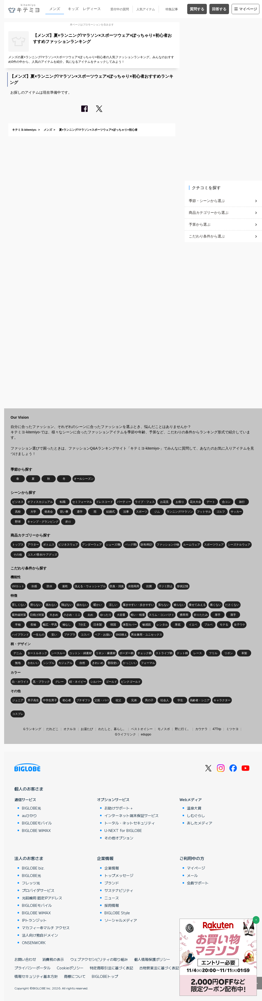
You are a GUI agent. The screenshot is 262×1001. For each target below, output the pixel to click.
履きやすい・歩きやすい (138, 604)
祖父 (118, 700)
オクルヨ (69, 729)
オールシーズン (84, 478)
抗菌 (149, 586)
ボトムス (48, 544)
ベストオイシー (142, 729)
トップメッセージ (118, 875)
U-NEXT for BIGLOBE (123, 830)
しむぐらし (196, 815)
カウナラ (201, 729)
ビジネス (17, 501)
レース (197, 653)
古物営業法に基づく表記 (159, 967)
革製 (244, 653)
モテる (224, 624)
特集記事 (172, 9)
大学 (33, 511)
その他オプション (118, 837)
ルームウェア (191, 544)
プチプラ (69, 634)
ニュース (111, 897)
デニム (17, 653)
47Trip (216, 729)
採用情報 (111, 905)
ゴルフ (220, 511)
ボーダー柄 (126, 653)
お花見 (164, 501)
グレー (59, 681)
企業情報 (105, 858)
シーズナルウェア (239, 544)
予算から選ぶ (199, 224)
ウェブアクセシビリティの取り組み (99, 959)
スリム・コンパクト (161, 614)
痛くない (215, 604)
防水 (49, 586)
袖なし (66, 624)
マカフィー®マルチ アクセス (46, 927)
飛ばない (66, 604)
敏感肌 (146, 624)
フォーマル (148, 662)
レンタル (162, 624)
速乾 (65, 586)
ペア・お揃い (103, 634)
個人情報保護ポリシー (152, 959)
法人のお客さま (28, 858)
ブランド (111, 882)
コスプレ (17, 713)
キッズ (73, 9)
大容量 (121, 614)
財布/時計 (147, 544)
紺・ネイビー (77, 681)
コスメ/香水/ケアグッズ (42, 554)
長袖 (33, 624)
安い (54, 634)
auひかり (29, 815)
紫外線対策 (19, 614)
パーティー (124, 501)
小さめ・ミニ (71, 614)
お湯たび (87, 729)
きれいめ (97, 662)
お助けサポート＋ (118, 808)
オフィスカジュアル (40, 501)
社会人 (164, 700)
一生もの (38, 634)
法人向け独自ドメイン (40, 935)
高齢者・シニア (200, 700)
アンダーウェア (92, 544)
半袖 (18, 624)
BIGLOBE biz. (33, 868)
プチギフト (83, 700)
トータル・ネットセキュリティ (129, 823)
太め (90, 614)
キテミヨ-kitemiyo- (24, 129)
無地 (18, 662)
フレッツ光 (31, 882)
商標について (75, 976)
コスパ (85, 634)
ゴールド (111, 681)
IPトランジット (34, 920)
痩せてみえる (197, 604)
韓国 (113, 624)
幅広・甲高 (50, 624)
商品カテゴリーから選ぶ (208, 212)
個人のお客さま (28, 789)
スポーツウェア (214, 544)
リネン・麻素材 (106, 653)
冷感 (34, 586)
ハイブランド (20, 634)
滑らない (36, 604)
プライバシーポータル (32, 967)
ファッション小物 (168, 544)
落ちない (163, 604)
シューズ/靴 (113, 544)
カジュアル (65, 662)
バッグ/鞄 (131, 544)
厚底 (178, 624)
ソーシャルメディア (120, 920)
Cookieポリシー (70, 967)
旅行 (242, 501)
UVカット (18, 586)
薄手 (233, 614)
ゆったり (105, 614)
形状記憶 (182, 586)
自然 (82, 662)
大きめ (54, 614)
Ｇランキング (32, 729)
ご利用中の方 (191, 858)
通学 (80, 511)
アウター (33, 544)
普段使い (113, 662)
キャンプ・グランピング (43, 521)
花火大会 (195, 501)
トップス (17, 544)
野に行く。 (182, 729)
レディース (92, 9)
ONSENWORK (34, 942)
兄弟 (134, 700)
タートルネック (37, 653)
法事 (126, 511)
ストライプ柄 (164, 653)
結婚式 (110, 511)
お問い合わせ (25, 959)
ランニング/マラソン (180, 511)
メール (192, 875)
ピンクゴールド (131, 681)
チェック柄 (144, 653)
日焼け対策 (37, 614)
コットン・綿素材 (80, 653)
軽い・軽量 (138, 614)
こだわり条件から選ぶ (207, 236)
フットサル (204, 511)
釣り (68, 521)
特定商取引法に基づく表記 (111, 967)
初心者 (66, 700)
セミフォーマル (82, 501)
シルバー (96, 681)
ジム (157, 511)
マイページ (245, 9)
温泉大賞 (194, 808)
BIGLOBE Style (117, 912)
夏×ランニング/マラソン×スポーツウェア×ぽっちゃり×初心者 (98, 129)
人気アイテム (145, 9)
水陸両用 (133, 586)
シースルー (58, 653)
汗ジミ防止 (166, 586)
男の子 (149, 700)
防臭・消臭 (117, 586)
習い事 (64, 511)
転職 (63, 501)
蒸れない (51, 604)
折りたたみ (201, 614)
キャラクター (222, 700)
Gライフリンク (125, 734)
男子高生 (33, 700)
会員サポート (198, 882)
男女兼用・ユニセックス (146, 634)
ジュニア (17, 700)
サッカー (236, 511)
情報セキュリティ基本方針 (36, 976)
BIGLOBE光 (31, 808)
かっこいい (130, 662)
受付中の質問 (119, 9)
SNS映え (121, 634)
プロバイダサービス (38, 890)
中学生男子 (50, 700)
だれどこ (52, 729)
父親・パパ (101, 700)
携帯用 (184, 614)
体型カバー (130, 624)
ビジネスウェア (68, 544)
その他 (17, 554)
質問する (197, 9)
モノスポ (164, 729)
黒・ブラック (41, 681)
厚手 (217, 614)
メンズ (54, 9)
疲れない (82, 604)
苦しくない (19, 604)
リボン (228, 653)
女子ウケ (239, 624)
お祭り (180, 501)
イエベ (193, 624)
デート (211, 501)
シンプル (48, 662)
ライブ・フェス (145, 501)
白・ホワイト (20, 681)
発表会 (48, 511)
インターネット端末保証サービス (131, 815)
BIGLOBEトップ (105, 976)
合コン (226, 501)
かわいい (33, 662)
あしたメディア (199, 823)
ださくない (232, 604)
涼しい (113, 604)
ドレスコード (104, 501)
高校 (18, 511)
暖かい (97, 604)
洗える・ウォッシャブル (90, 586)
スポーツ (141, 511)
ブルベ (208, 624)
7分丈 (82, 624)
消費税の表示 (53, 959)
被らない (179, 604)
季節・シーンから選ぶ (207, 201)
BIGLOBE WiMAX (36, 830)
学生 (180, 700)
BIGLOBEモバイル (37, 823)
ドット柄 (182, 653)
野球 (18, 521)
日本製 (97, 624)
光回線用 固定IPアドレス (42, 897)
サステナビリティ (118, 890)
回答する (219, 9)
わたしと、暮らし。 (112, 729)
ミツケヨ (232, 729)
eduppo (146, 734)
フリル (213, 653)
